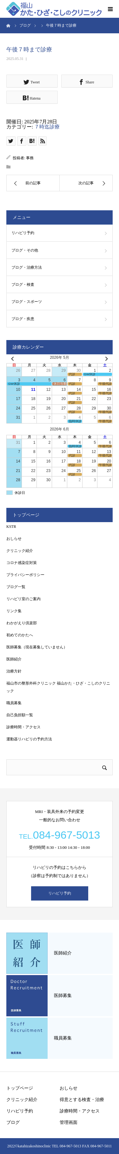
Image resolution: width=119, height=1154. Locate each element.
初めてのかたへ (19, 635)
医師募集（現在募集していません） (36, 647)
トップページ (19, 1088)
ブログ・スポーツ (26, 301)
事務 (30, 158)
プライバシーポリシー (25, 575)
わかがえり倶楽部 (21, 623)
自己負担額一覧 (19, 715)
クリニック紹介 (19, 550)
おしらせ (14, 538)
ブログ (13, 1122)
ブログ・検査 (22, 284)
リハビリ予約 (22, 233)
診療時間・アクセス (23, 727)
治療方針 (14, 671)
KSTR (11, 526)
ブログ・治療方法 (26, 267)
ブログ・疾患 (22, 319)
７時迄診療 (47, 126)
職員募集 (14, 703)
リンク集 (14, 611)
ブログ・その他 (24, 250)
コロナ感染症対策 (21, 563)
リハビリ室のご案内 (23, 599)
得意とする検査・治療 (82, 1099)
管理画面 (68, 1122)
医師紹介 (14, 659)
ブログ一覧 (15, 587)
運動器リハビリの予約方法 (29, 739)
